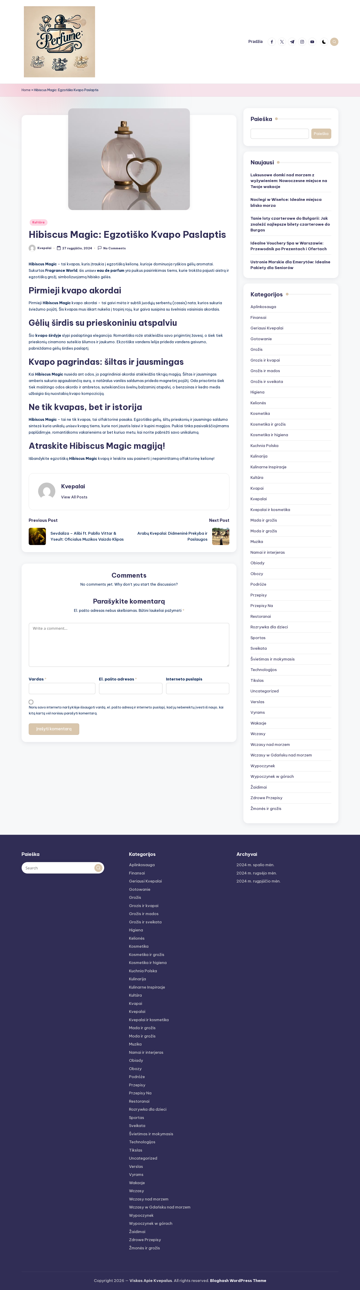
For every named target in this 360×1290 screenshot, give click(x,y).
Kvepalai (73, 486)
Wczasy (257, 733)
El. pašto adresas (118, 676)
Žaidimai (258, 787)
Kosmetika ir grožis (268, 424)
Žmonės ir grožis (265, 808)
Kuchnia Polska (264, 445)
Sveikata (258, 648)
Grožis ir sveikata (266, 381)
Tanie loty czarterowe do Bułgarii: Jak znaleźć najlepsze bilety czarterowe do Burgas (290, 224)
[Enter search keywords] (63, 868)
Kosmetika (260, 413)
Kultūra (38, 222)
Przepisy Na (261, 605)
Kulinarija (258, 456)
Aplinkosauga (263, 306)
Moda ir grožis (263, 531)
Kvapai (257, 488)
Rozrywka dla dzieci (269, 627)
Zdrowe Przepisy (266, 797)
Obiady (257, 562)
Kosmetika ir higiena (269, 434)
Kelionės (258, 402)
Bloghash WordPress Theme (238, 1280)
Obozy (256, 573)
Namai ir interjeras (267, 552)
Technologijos (263, 669)
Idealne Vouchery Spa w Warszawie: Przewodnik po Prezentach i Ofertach (288, 246)
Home (26, 90)
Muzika (256, 541)
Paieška (261, 118)
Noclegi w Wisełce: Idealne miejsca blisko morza (286, 202)
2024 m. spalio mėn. (255, 864)
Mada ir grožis (263, 520)
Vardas (37, 676)
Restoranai (260, 616)
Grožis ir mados (265, 370)
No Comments (112, 248)
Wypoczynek (262, 765)
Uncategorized (264, 691)
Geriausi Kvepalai (266, 328)
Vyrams (257, 712)
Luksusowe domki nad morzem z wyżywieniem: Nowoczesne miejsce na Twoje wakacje (288, 180)
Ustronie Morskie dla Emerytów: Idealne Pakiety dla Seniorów (290, 264)
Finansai (258, 317)
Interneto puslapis (184, 676)
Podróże (258, 584)
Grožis (256, 349)
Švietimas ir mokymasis (272, 659)
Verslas (257, 701)
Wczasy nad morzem (270, 744)
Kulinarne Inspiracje (268, 466)
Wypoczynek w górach (272, 776)
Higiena (257, 392)
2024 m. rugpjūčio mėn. (258, 881)
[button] (74, 497)
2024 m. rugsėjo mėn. (256, 873)
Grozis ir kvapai (265, 360)
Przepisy (258, 595)
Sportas (258, 637)
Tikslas (257, 680)
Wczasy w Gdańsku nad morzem (281, 755)
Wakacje (258, 723)
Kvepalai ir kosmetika (270, 509)
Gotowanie (261, 338)
